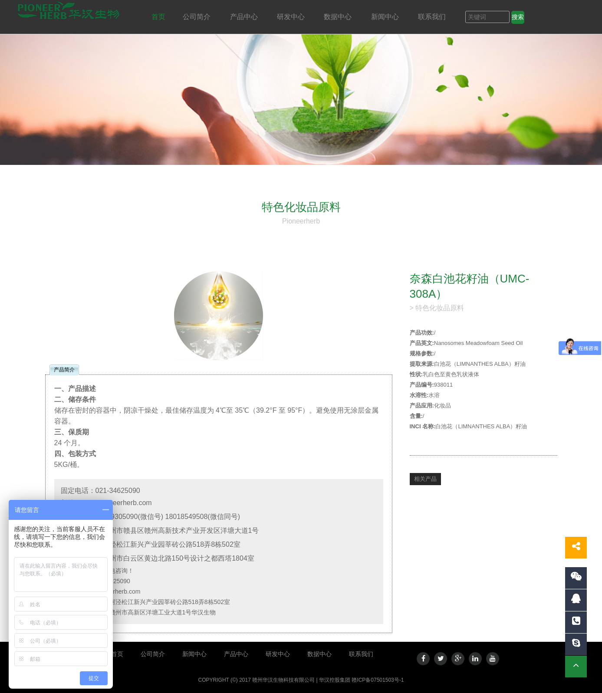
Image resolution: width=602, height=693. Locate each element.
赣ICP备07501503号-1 (378, 680)
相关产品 (425, 479)
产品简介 (64, 370)
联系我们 (432, 16)
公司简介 (197, 16)
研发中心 (291, 16)
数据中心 (338, 16)
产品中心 (245, 16)
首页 (158, 16)
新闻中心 (386, 16)
